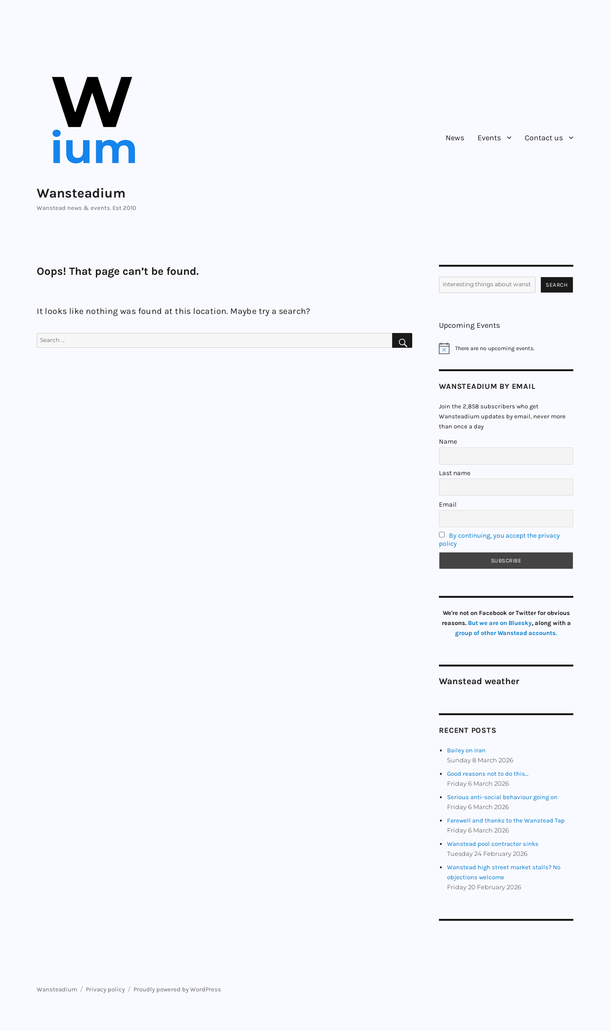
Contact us (544, 137)
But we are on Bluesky (500, 622)
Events (489, 137)
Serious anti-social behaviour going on (502, 797)
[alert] (506, 348)
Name (448, 441)
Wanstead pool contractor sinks (493, 843)
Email (448, 504)
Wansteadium (81, 193)
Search (557, 284)
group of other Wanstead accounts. (506, 632)
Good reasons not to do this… (488, 773)
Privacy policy (105, 989)
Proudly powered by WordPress (177, 989)
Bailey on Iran (466, 750)
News (455, 137)
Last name (454, 473)
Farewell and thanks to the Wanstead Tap (506, 820)
